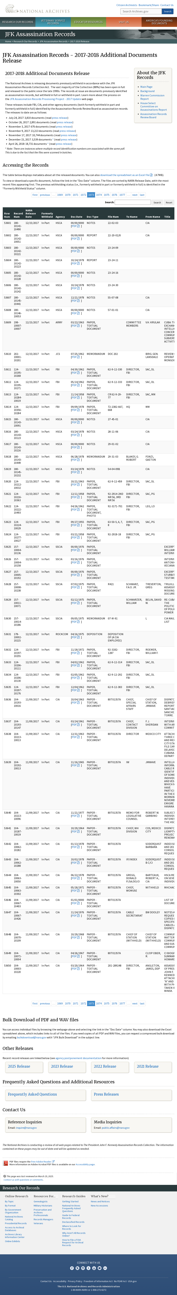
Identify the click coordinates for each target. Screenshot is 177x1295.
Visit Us (124, 22)
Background (147, 91)
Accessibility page (85, 1164)
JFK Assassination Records (54, 41)
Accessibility (59, 1281)
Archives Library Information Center (15, 1236)
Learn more (146, 1288)
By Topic (9, 1201)
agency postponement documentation (78, 1058)
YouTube (94, 1268)
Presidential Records (16, 1223)
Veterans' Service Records (53, 22)
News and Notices (100, 1201)
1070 (68, 194)
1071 (75, 194)
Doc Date (76, 216)
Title (167, 216)
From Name (153, 216)
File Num (113, 216)
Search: (109, 202)
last (142, 194)
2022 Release (105, 1066)
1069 (60, 194)
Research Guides (74, 1196)
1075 (106, 194)
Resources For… (44, 1196)
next (135, 194)
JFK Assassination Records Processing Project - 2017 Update (45, 99)
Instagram (83, 1268)
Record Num (18, 215)
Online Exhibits (12, 1241)
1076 (114, 194)
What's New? (99, 1196)
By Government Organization (13, 1211)
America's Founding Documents (159, 22)
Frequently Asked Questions (32, 1094)
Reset (169, 202)
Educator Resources (88, 22)
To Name (131, 216)
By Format (10, 1205)
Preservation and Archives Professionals (43, 1212)
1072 (83, 194)
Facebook (72, 1268)
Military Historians (43, 1205)
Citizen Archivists (127, 5)
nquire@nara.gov (27, 1127)
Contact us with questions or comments (23, 1179)
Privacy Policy (75, 1281)
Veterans (38, 1223)
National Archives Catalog (14, 1218)
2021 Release (148, 1066)
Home (8, 41)
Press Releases (106, 1094)
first (35, 194)
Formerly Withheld (47, 215)
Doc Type (92, 216)
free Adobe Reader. (42, 1161)
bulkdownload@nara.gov (31, 1037)
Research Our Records (17, 22)
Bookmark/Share (149, 5)
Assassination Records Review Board (153, 115)
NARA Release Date (31, 213)
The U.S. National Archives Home (37, 8)
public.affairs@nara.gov (115, 1127)
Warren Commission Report (152, 97)
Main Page (146, 86)
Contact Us (167, 5)
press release (59, 117)
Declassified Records (73, 1221)
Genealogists (41, 1201)
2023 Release (62, 1066)
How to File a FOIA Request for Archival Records (72, 1242)
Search (167, 11)
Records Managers (43, 1219)
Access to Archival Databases (14, 1229)
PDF (74, 226)
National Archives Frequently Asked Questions (71, 1208)
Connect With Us (88, 1262)
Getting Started (70, 1201)
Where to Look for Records (71, 1227)
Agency (60, 216)
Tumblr (88, 1268)
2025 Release (19, 1066)
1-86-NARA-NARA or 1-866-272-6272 (88, 1289)
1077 (122, 194)
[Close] (173, 1263)
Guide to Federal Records (71, 1217)
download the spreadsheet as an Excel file (125, 175)
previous (45, 194)
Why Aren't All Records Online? (74, 1234)
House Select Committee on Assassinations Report (153, 106)
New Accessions (99, 1205)
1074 (99, 194)
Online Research (16, 1196)
